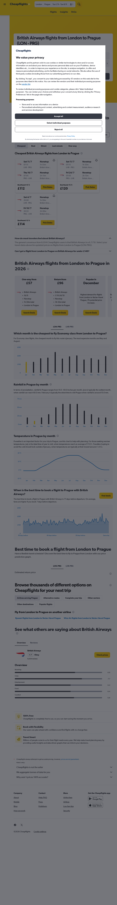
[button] (58, 116)
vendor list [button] (26, 84)
